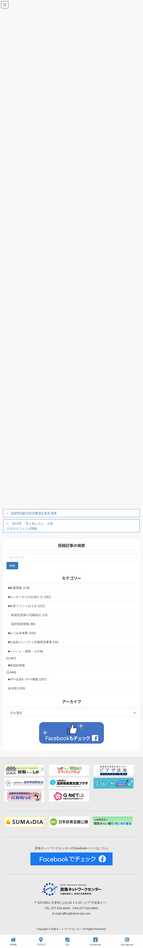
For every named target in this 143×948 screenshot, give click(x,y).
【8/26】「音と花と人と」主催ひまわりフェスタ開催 (30, 526)
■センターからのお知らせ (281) (29, 597)
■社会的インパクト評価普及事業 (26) (33, 642)
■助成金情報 (16, 665)
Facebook (95, 941)
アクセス (41, 941)
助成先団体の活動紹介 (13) (29, 615)
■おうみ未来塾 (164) (22, 633)
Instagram (127, 941)
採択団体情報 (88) (23, 624)
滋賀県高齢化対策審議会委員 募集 (34, 513)
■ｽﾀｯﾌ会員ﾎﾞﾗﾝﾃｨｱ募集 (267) (27, 679)
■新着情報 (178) (19, 588)
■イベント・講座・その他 (25, 651)
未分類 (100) (16, 688)
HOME (13, 941)
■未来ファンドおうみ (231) (26, 606)
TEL (67, 941)
